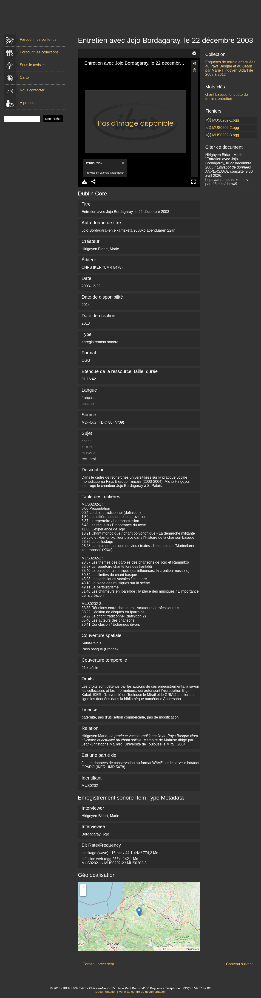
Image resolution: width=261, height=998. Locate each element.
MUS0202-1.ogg (225, 120)
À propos (27, 103)
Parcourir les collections (39, 52)
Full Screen (193, 181)
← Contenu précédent (96, 964)
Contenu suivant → (241, 964)
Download (84, 181)
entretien (225, 99)
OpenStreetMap (176, 949)
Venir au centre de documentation (142, 991)
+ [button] (83, 887)
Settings (194, 53)
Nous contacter (32, 90)
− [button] (83, 893)
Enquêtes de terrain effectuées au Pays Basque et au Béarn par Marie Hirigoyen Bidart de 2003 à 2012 (230, 68)
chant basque (216, 94)
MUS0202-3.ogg (225, 135)
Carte (24, 77)
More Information (194, 70)
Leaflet (158, 949)
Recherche (53, 119)
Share (93, 181)
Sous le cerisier (32, 65)
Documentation (105, 991)
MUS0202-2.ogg (225, 128)
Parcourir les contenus (38, 39)
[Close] (122, 163)
